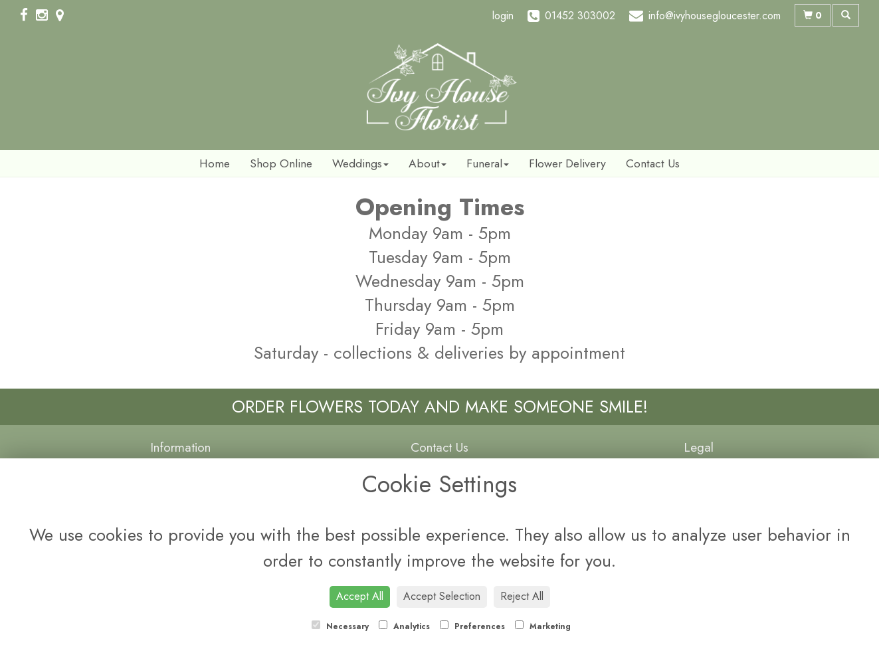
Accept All (359, 596)
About (427, 163)
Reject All (521, 596)
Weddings (360, 163)
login (503, 15)
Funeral (487, 163)
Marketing (543, 626)
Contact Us (653, 163)
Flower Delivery (567, 163)
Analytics (404, 626)
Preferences (472, 626)
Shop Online (281, 163)
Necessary (340, 626)
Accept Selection (441, 596)
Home (214, 163)
